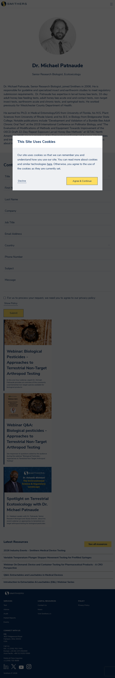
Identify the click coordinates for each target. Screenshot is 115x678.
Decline (22, 181)
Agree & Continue (82, 181)
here (49, 164)
